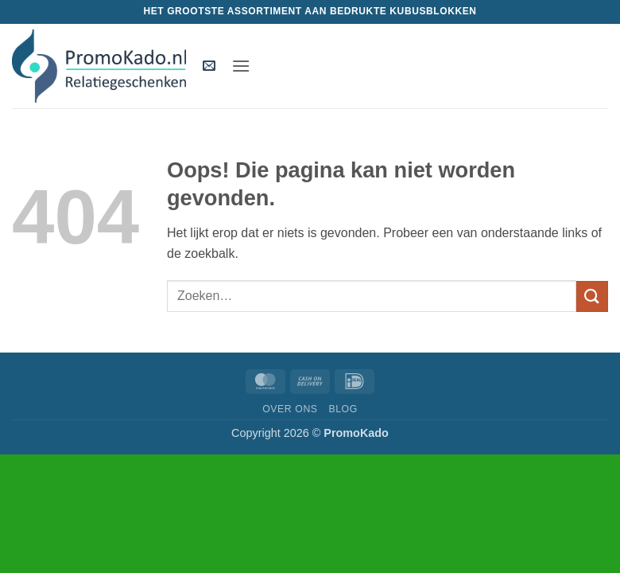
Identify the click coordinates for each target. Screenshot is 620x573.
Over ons (289, 409)
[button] (209, 66)
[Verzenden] (592, 296)
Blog (342, 409)
